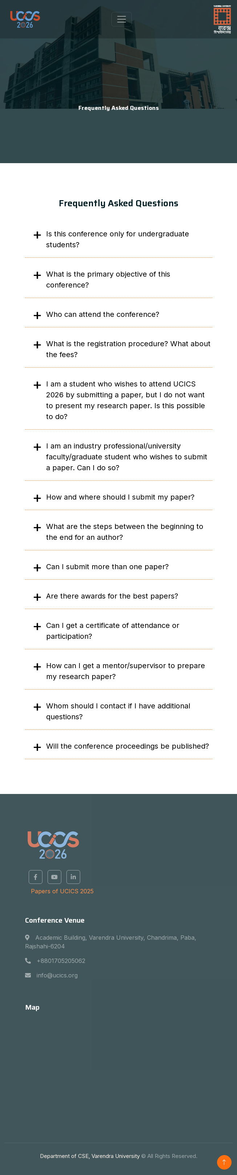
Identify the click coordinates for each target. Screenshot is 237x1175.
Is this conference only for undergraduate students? (117, 239)
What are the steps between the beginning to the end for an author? (124, 532)
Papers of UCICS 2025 (62, 891)
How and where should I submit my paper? (120, 497)
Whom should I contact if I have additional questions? (118, 711)
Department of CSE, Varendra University (90, 1156)
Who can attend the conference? (102, 314)
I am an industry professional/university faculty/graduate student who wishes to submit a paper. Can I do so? (126, 457)
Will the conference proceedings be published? (127, 746)
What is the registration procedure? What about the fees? (128, 349)
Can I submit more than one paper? (107, 566)
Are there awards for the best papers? (112, 596)
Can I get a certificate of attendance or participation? (112, 631)
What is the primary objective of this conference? (108, 279)
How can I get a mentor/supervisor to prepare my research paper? (125, 671)
